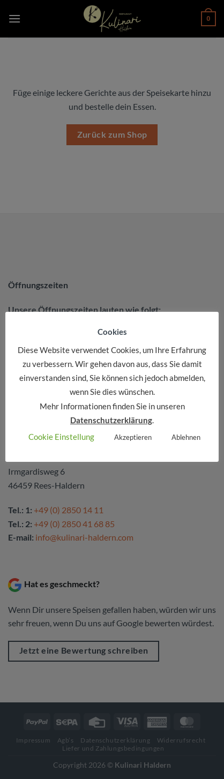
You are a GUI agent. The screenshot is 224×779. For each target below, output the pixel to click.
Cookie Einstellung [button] (61, 436)
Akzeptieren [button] (133, 437)
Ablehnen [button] (185, 437)
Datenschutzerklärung (111, 420)
